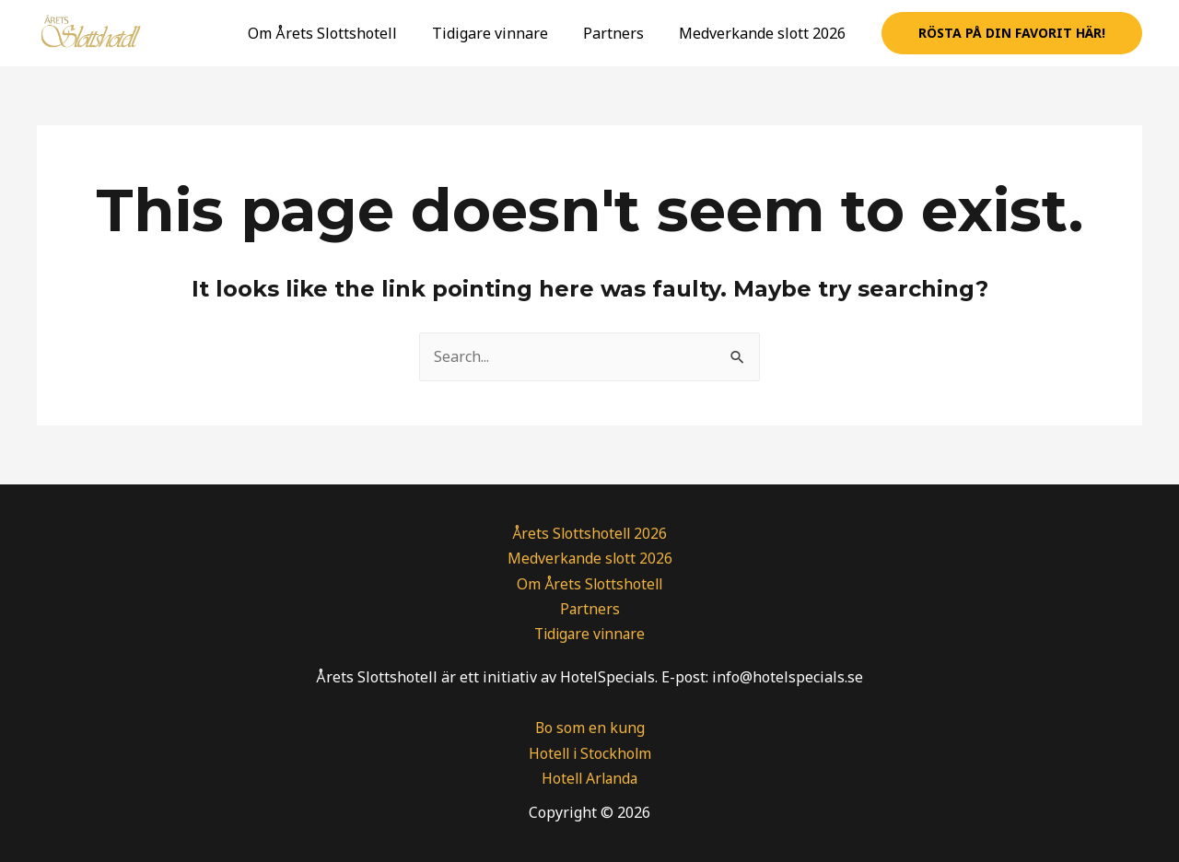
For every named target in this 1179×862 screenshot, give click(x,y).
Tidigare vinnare (504, 33)
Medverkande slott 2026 (765, 33)
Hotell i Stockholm (590, 753)
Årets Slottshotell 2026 (589, 533)
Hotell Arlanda (590, 778)
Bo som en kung (589, 727)
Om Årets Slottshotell (341, 33)
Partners (621, 33)
